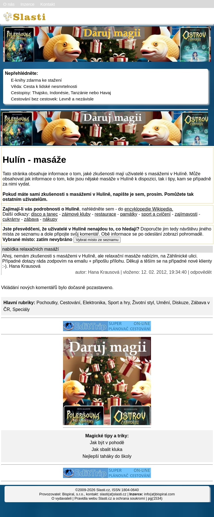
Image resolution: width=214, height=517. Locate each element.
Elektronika (94, 302)
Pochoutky (46, 302)
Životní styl (143, 302)
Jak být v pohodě (107, 442)
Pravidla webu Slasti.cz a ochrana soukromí (109, 498)
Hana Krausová (103, 272)
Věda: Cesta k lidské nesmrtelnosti (44, 86)
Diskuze (180, 302)
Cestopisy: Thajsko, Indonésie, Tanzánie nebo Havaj (61, 92)
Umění (163, 302)
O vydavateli (62, 498)
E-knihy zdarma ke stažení (36, 80)
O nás (8, 4)
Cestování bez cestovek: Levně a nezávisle (52, 98)
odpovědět (201, 272)
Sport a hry (119, 302)
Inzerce (27, 4)
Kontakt (47, 4)
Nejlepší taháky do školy (107, 456)
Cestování (70, 302)
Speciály (21, 309)
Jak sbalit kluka (107, 449)
